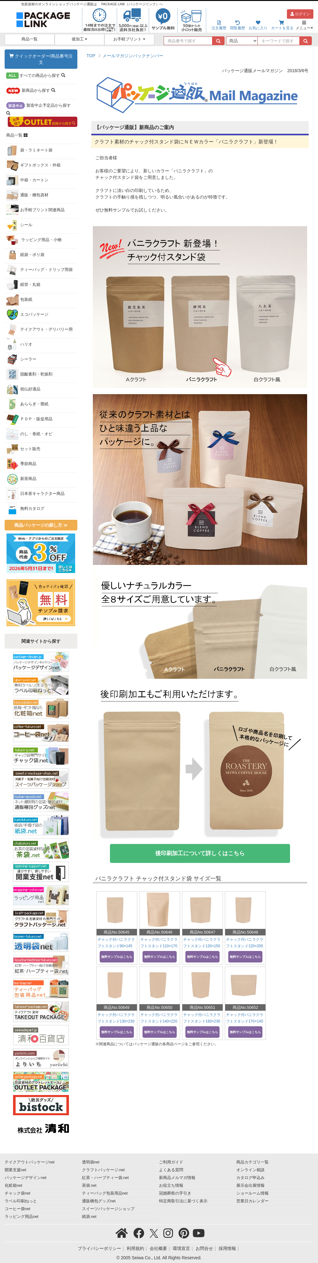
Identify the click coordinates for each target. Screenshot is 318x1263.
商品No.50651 (202, 1007)
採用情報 (227, 1248)
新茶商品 (21, 479)
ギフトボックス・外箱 (33, 165)
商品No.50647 (202, 932)
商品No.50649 (116, 1007)
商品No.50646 (159, 932)
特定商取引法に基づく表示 (183, 1201)
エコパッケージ (27, 314)
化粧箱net (13, 1185)
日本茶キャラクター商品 (35, 494)
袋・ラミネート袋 (29, 150)
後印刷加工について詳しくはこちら (200, 853)
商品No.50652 (245, 1007)
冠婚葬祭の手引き (175, 1193)
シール (19, 225)
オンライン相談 (250, 1170)
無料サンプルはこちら (116, 956)
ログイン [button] (300, 14)
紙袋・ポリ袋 (25, 255)
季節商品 (21, 464)
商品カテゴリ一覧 (252, 1162)
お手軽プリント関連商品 (35, 210)
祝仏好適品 (23, 389)
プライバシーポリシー (99, 1248)
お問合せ (204, 1248)
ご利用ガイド (171, 1162)
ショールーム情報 (252, 1193)
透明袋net (91, 1162)
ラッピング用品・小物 (34, 240)
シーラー (21, 359)
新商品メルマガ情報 (177, 1178)
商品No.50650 (159, 1007)
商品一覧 (29, 39)
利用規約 (135, 1248)
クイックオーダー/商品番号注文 (41, 59)
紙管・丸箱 (23, 285)
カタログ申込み (250, 1178)
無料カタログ (25, 509)
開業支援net (15, 1170)
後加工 (80, 39)
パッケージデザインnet (26, 1178)
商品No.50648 (245, 932)
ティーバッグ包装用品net (105, 1193)
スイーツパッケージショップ (108, 1209)
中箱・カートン (27, 180)
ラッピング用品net (22, 1216)
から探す (35, 75)
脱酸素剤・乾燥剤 (29, 374)
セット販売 (23, 449)
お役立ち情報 (171, 1185)
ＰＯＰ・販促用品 (29, 419)
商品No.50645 (116, 932)
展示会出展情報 (250, 1185)
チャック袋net (17, 1193)
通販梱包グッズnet (99, 1201)
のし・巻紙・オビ (29, 434)
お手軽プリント (129, 39)
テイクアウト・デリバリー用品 (39, 331)
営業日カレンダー (252, 1201)
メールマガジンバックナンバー (132, 55)
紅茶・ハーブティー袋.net (105, 1178)
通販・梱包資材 (27, 195)
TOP (91, 55)
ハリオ (19, 344)
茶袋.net (89, 1185)
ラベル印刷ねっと (21, 1201)
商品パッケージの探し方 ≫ (41, 525)
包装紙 (19, 299)
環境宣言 (181, 1248)
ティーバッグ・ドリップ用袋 (39, 270)
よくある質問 (171, 1170)
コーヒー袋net (17, 1209)
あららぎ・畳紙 (27, 404)
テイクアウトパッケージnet (30, 1162)
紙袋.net (89, 1216)
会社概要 (158, 1248)
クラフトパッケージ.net (103, 1170)
